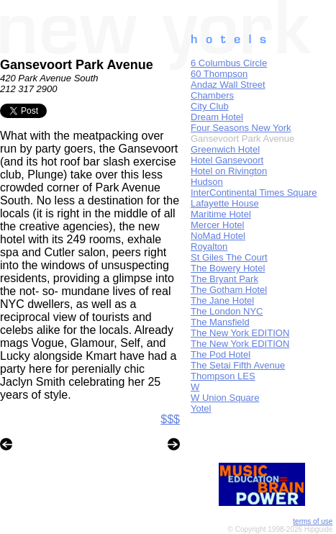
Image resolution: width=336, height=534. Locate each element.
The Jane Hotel (222, 300)
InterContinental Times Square (254, 192)
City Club (210, 106)
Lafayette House (225, 203)
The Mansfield (220, 322)
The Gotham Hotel (229, 289)
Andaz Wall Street (228, 84)
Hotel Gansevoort (227, 160)
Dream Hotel (217, 117)
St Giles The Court (229, 257)
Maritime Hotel (221, 214)
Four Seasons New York (241, 127)
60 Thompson (219, 73)
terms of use (312, 521)
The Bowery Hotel (228, 268)
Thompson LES (223, 376)
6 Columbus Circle (229, 63)
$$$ (170, 419)
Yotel (201, 408)
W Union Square (225, 397)
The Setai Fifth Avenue (238, 365)
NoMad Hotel (218, 235)
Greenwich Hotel (225, 149)
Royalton (209, 246)
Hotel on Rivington (229, 171)
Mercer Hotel (217, 225)
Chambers (212, 95)
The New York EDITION (240, 332)
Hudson (207, 181)
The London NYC (227, 311)
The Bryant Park (224, 278)
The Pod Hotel (220, 354)
